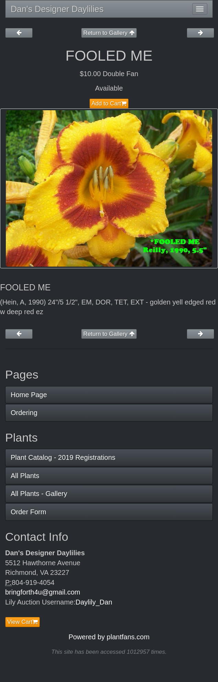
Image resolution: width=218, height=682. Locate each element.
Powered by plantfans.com (109, 637)
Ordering (24, 412)
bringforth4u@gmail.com (42, 592)
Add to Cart (109, 103)
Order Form (28, 512)
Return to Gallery (108, 33)
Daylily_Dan (94, 602)
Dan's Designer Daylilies (57, 9)
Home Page (29, 395)
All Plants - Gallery (39, 493)
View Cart (22, 622)
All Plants (25, 475)
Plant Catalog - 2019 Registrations (63, 457)
